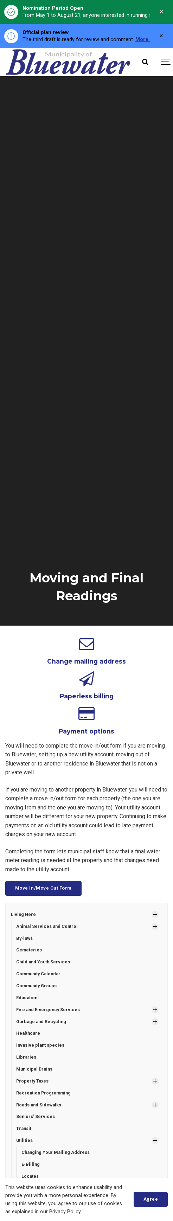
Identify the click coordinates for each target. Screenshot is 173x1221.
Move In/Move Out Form (43, 888)
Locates (30, 1176)
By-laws (24, 938)
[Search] (145, 62)
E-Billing (30, 1164)
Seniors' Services (35, 1116)
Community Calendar (38, 973)
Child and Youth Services (43, 961)
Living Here (23, 914)
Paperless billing (87, 696)
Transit (23, 1128)
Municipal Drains (34, 1069)
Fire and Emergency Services (48, 1009)
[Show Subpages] (155, 914)
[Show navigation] (166, 62)
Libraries (26, 1057)
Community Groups (36, 985)
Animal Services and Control (47, 926)
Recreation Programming (43, 1093)
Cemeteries (29, 949)
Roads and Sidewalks (38, 1104)
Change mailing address (86, 661)
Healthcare (28, 1033)
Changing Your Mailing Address (55, 1152)
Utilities (24, 1140)
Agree (150, 1199)
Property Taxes (32, 1081)
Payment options (86, 731)
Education (26, 997)
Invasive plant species (40, 1045)
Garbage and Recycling (41, 1021)
